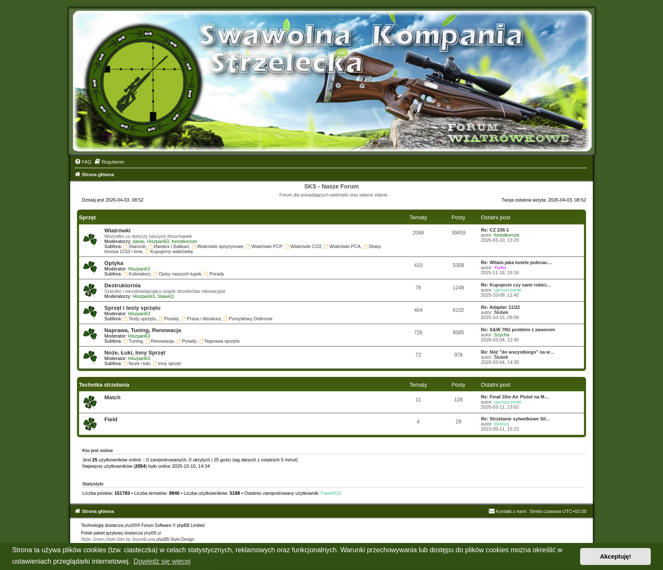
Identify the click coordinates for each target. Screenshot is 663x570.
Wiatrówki (117, 230)
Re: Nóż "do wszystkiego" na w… (517, 352)
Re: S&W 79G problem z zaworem (518, 329)
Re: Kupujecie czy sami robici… (516, 284)
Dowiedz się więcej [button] (162, 561)
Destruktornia (122, 285)
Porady (214, 273)
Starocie (134, 246)
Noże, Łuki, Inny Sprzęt (134, 352)
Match (112, 397)
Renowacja (159, 341)
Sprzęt (87, 217)
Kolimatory (137, 273)
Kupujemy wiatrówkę (169, 251)
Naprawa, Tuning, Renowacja (142, 330)
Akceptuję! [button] (615, 556)
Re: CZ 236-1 (495, 229)
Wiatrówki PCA (342, 246)
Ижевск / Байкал (168, 246)
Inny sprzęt (167, 363)
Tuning (133, 341)
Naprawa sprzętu (219, 341)
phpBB (130, 525)
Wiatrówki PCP (264, 246)
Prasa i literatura (201, 318)
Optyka (113, 263)
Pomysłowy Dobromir (248, 318)
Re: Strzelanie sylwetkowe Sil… (515, 418)
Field (111, 419)
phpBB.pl (152, 533)
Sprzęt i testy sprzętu (132, 308)
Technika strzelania (104, 385)
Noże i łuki (137, 363)
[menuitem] (82, 161)
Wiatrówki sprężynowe (217, 246)
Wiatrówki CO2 (303, 246)
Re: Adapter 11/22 (500, 307)
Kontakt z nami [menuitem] (507, 511)
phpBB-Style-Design (175, 539)
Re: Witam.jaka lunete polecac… (516, 262)
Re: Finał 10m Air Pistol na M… (515, 396)
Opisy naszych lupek (177, 273)
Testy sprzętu (139, 318)
